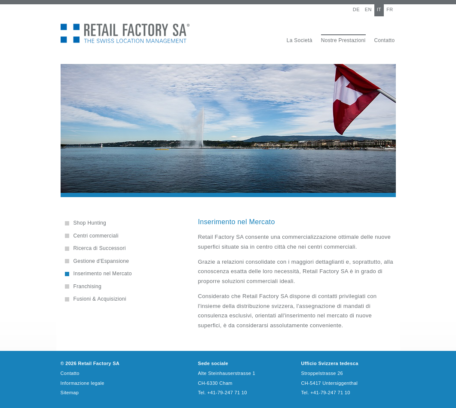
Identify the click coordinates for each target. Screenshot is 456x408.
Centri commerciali (96, 236)
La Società (299, 40)
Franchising (87, 286)
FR (389, 9)
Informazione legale (82, 383)
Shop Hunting (90, 223)
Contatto (384, 40)
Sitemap (70, 392)
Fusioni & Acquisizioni (99, 299)
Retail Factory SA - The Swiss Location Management (125, 33)
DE (356, 9)
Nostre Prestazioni (343, 40)
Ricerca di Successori (99, 248)
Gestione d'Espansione (101, 261)
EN (368, 9)
